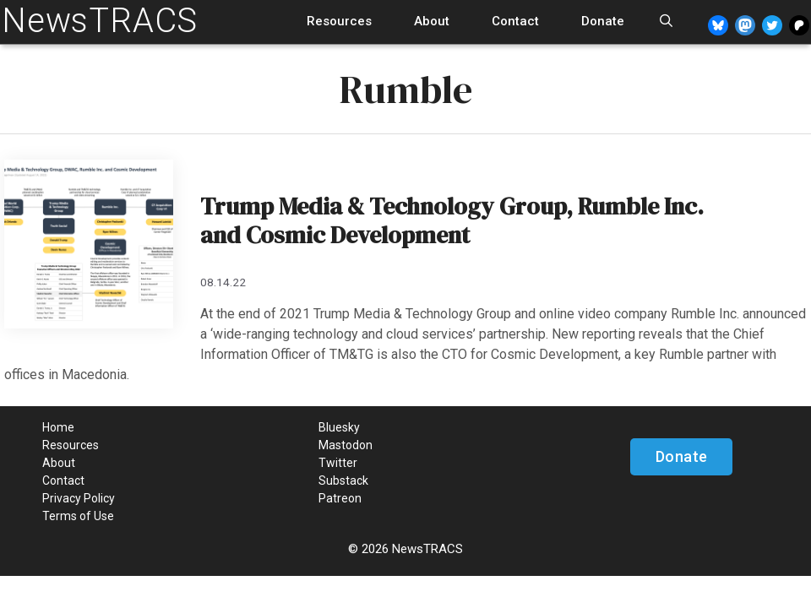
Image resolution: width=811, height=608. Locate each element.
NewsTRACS (100, 21)
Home (58, 427)
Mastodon (345, 445)
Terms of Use (78, 516)
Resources (339, 21)
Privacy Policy (78, 498)
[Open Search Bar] (666, 21)
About (431, 21)
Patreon (340, 498)
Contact (515, 21)
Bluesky (339, 427)
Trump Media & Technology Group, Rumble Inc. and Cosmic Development (452, 220)
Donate (602, 21)
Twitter (337, 463)
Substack (343, 480)
